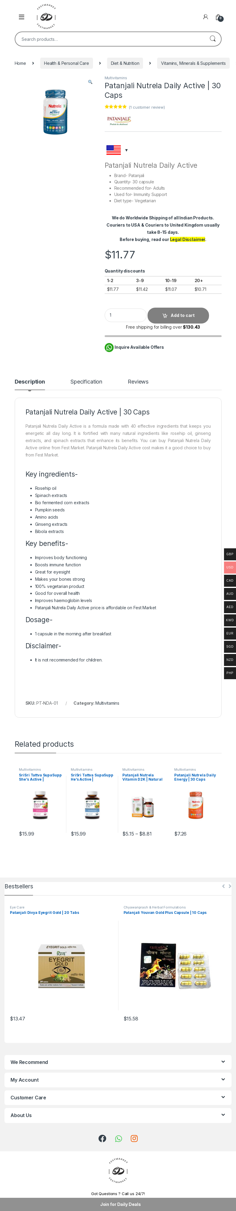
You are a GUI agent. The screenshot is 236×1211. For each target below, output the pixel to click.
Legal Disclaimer (187, 239)
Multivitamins (116, 78)
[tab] (30, 384)
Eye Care (17, 907)
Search (212, 39)
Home (20, 63)
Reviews (138, 382)
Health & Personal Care (66, 63)
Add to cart (183, 315)
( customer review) (147, 107)
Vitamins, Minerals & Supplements (193, 63)
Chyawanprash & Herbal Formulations (155, 907)
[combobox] (109, 39)
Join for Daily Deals (120, 1204)
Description (30, 382)
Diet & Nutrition (125, 63)
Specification (86, 382)
